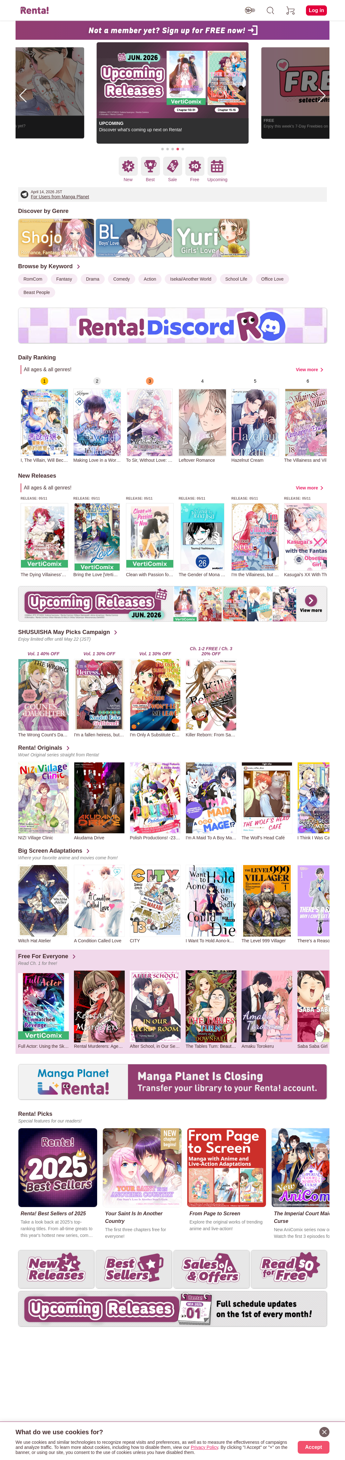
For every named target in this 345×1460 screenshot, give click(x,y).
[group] (44, 420)
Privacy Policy (204, 1447)
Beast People (36, 292)
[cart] (291, 10)
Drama (92, 279)
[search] (270, 10)
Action (150, 279)
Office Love (272, 279)
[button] (162, 149)
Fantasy (64, 279)
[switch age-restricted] (250, 10)
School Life (236, 279)
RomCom (32, 279)
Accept (313, 1447)
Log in (316, 10)
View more (307, 369)
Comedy (121, 279)
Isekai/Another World (190, 279)
